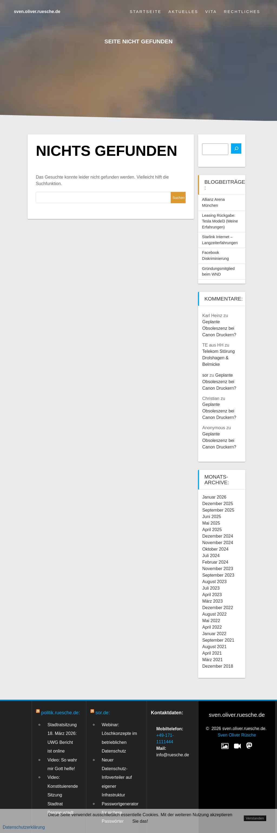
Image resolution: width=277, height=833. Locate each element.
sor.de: (102, 712)
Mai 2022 (211, 620)
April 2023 (212, 594)
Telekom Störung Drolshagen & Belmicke (218, 358)
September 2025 (218, 510)
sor (205, 375)
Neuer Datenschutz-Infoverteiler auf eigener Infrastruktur (117, 777)
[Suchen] (236, 148)
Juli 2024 (211, 555)
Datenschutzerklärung (24, 827)
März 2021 (212, 659)
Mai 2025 (211, 523)
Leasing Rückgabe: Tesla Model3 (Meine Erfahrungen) (220, 221)
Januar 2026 (214, 497)
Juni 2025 (211, 516)
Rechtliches (242, 11)
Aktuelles (183, 11)
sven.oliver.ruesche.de (37, 11)
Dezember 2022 (217, 607)
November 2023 (217, 568)
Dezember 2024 (217, 536)
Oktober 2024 (215, 549)
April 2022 (212, 627)
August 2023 (214, 581)
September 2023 (218, 575)
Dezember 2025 (217, 503)
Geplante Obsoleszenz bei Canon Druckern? (219, 328)
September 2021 (218, 640)
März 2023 (212, 601)
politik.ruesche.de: (60, 712)
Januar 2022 (214, 633)
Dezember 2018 (217, 666)
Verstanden (255, 818)
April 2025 (212, 529)
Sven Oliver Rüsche (237, 735)
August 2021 (214, 646)
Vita (211, 11)
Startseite (145, 11)
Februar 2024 (215, 562)
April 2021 (212, 653)
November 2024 (217, 542)
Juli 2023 (211, 588)
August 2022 (214, 614)
